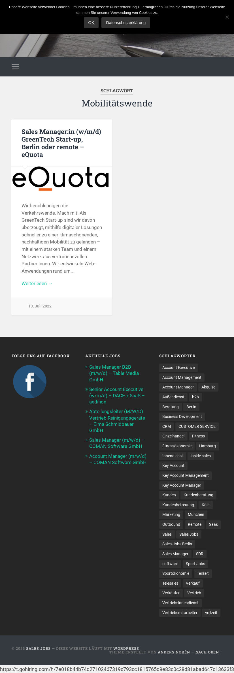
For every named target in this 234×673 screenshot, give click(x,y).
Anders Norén (174, 653)
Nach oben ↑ (208, 653)
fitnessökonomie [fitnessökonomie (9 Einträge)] (177, 446)
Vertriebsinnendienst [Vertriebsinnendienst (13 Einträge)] (180, 603)
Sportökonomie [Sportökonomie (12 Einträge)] (175, 574)
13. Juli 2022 (40, 306)
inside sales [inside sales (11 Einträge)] (201, 456)
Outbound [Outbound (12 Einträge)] (171, 525)
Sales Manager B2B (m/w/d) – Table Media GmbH (114, 374)
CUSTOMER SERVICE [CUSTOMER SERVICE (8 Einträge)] (197, 427)
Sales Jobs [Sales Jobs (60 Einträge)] (188, 535)
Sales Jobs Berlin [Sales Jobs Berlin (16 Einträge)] (177, 544)
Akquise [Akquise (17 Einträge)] (208, 387)
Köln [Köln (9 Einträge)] (206, 505)
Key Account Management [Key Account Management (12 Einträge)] (185, 476)
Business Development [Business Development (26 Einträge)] (182, 417)
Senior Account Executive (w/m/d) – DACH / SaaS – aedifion (117, 396)
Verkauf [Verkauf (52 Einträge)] (193, 584)
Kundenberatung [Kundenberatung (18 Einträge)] (198, 495)
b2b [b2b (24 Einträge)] (195, 397)
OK (91, 22)
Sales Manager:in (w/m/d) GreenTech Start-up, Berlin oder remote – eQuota (61, 143)
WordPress (126, 649)
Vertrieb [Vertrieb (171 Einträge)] (194, 594)
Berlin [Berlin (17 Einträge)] (191, 407)
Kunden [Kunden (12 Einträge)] (169, 495)
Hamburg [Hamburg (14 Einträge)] (207, 446)
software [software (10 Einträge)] (170, 564)
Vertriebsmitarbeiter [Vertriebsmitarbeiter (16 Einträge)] (179, 613)
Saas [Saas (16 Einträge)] (213, 525)
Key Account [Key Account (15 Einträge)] (173, 466)
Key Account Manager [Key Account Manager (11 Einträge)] (181, 486)
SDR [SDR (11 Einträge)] (199, 554)
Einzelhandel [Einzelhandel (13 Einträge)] (173, 437)
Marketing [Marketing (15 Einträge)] (171, 515)
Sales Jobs (38, 649)
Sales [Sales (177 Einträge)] (167, 535)
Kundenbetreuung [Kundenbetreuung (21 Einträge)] (178, 505)
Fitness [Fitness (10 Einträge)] (198, 437)
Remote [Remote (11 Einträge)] (194, 525)
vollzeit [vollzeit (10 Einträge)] (211, 613)
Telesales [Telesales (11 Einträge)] (170, 584)
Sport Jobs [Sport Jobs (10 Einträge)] (195, 564)
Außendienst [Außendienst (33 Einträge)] (173, 397)
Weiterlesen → (37, 283)
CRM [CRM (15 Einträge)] (166, 427)
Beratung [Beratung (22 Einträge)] (170, 407)
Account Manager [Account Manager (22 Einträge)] (178, 387)
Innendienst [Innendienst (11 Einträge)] (172, 456)
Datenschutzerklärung (126, 22)
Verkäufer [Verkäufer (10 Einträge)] (171, 594)
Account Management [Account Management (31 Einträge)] (181, 378)
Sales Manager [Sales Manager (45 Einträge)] (175, 554)
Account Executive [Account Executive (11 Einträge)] (178, 368)
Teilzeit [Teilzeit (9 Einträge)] (203, 574)
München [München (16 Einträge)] (196, 515)
